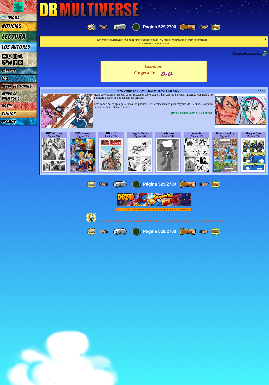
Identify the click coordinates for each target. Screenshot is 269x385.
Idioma (11, 18)
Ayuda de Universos (11, 96)
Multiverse (89, 10)
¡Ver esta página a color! (247, 197)
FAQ (5, 78)
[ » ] (187, 27)
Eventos (9, 114)
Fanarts (9, 71)
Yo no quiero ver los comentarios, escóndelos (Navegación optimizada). (154, 353)
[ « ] (120, 27)
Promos (9, 121)
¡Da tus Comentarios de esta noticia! (192, 256)
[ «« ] (92, 27)
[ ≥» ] (204, 27)
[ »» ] (215, 27)
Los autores (16, 47)
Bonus (7, 106)
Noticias (11, 26)
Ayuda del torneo (17, 86)
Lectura (14, 37)
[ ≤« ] (103, 27)
